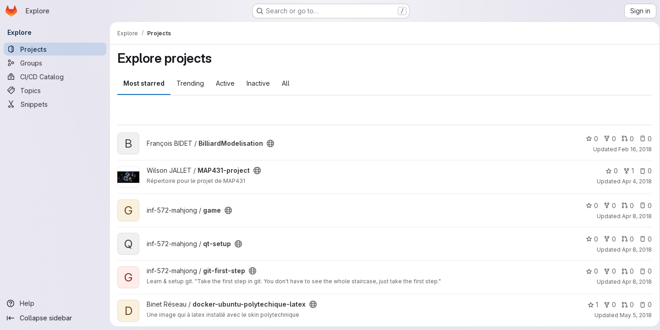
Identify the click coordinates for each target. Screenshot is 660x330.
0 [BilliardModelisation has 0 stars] (589, 139)
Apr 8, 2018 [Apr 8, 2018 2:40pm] (634, 249)
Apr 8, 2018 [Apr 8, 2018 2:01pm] (634, 216)
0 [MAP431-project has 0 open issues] (643, 171)
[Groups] (55, 62)
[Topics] (55, 90)
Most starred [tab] (144, 83)
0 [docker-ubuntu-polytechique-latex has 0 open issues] (643, 304)
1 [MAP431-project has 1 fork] (626, 171)
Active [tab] (225, 83)
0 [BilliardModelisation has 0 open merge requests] (625, 139)
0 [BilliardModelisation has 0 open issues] (643, 139)
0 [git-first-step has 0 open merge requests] (625, 271)
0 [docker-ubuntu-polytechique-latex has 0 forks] (607, 304)
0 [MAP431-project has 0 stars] (609, 171)
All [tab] (286, 83)
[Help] (55, 303)
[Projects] (55, 49)
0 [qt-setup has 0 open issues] (643, 239)
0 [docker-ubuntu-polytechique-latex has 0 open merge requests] (625, 304)
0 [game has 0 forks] (607, 205)
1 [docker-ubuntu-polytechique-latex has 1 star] (590, 304)
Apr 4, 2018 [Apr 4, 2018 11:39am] (634, 181)
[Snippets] (55, 104)
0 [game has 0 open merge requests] (625, 205)
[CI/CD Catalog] (55, 76)
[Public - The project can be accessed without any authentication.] (270, 143)
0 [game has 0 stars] (589, 205)
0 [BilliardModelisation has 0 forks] (607, 139)
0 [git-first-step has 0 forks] (607, 271)
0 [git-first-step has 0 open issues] (643, 271)
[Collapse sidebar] (55, 318)
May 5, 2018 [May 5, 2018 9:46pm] (633, 315)
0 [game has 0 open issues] (643, 205)
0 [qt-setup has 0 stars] (589, 239)
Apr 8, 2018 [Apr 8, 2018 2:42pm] (634, 281)
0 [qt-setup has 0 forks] (607, 239)
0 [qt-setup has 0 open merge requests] (625, 239)
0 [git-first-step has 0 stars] (589, 271)
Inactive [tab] (258, 83)
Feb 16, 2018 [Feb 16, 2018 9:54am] (632, 149)
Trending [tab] (190, 83)
